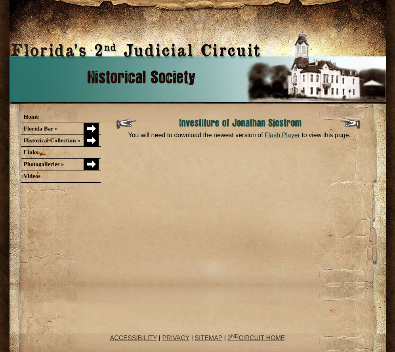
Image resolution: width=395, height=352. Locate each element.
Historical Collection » (52, 140)
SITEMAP (208, 338)
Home (31, 117)
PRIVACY (175, 338)
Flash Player (282, 135)
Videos (32, 176)
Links (31, 152)
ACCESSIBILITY (133, 338)
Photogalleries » (44, 164)
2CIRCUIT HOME (256, 338)
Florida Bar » (41, 128)
